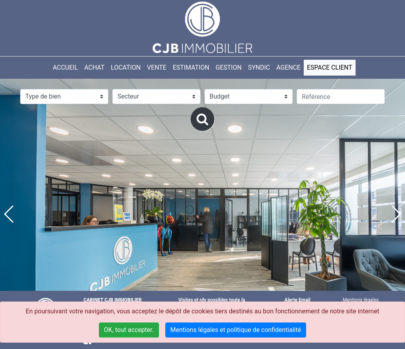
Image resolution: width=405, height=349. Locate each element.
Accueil (65, 67)
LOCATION (125, 67)
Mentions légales (361, 300)
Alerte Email (297, 300)
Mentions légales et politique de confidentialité (235, 330)
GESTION (229, 67)
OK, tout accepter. (129, 330)
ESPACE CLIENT (329, 67)
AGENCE (288, 67)
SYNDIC (259, 67)
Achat (94, 67)
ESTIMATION (191, 67)
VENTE (157, 67)
